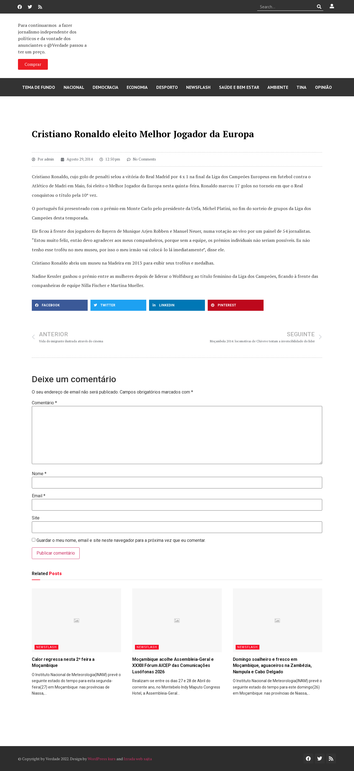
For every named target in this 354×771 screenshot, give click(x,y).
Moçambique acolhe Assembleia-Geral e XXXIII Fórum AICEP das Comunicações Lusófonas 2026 (173, 665)
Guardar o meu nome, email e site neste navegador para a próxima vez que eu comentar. (121, 540)
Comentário (44, 403)
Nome (39, 474)
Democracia (105, 87)
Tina (301, 87)
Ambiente (277, 87)
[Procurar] (319, 7)
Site (36, 518)
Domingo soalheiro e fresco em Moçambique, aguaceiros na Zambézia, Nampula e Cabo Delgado (272, 665)
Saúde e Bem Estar (239, 87)
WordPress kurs (102, 758)
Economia (137, 87)
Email (38, 496)
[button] (60, 305)
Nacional (74, 87)
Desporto (167, 87)
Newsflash (198, 87)
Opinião (323, 87)
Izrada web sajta (138, 758)
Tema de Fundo (38, 87)
